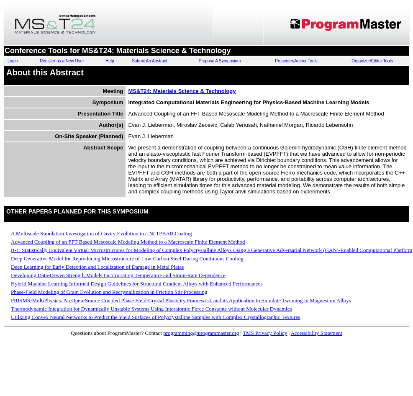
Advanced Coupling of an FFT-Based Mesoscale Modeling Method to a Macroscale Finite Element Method (128, 242)
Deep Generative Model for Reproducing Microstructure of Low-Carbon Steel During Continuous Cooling (127, 258)
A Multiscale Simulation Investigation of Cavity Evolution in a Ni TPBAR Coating (101, 233)
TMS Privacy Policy (265, 333)
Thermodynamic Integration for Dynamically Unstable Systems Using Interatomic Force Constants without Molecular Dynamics (151, 309)
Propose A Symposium (220, 61)
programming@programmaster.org (201, 333)
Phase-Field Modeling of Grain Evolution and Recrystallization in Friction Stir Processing (109, 292)
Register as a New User (62, 61)
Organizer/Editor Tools (372, 61)
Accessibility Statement (316, 333)
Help (109, 61)
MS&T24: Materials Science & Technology (182, 91)
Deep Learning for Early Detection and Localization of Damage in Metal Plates (97, 267)
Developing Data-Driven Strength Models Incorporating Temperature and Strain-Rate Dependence (118, 275)
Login (13, 61)
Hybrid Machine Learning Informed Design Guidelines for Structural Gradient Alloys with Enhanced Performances (136, 283)
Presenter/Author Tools (296, 61)
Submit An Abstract (149, 61)
